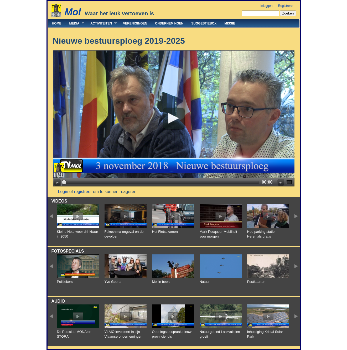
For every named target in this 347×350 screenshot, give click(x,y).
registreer (83, 191)
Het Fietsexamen (165, 232)
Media (74, 23)
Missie (229, 23)
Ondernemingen (169, 23)
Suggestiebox (203, 23)
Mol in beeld (161, 282)
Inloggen (266, 6)
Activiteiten (101, 23)
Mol (73, 12)
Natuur (205, 282)
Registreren (286, 6)
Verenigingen (135, 23)
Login (63, 191)
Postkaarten (256, 282)
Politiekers (65, 282)
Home (56, 23)
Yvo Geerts (113, 282)
